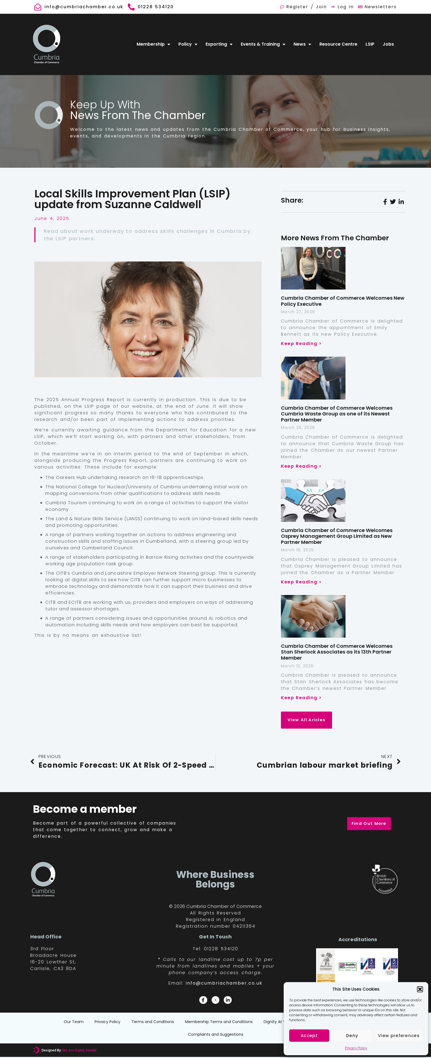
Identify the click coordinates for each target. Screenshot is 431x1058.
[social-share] (385, 201)
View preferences (399, 1035)
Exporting (219, 44)
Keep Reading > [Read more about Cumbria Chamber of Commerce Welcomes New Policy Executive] (301, 343)
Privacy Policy (356, 1048)
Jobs (388, 44)
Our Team (74, 1023)
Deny (352, 1035)
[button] (420, 989)
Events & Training (263, 44)
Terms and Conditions (152, 1023)
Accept (309, 1035)
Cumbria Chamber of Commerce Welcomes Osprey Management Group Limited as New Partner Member (337, 536)
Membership (153, 44)
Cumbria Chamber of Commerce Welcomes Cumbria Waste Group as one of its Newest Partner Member (337, 413)
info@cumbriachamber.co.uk (224, 984)
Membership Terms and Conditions (219, 1023)
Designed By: (68, 1051)
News (302, 44)
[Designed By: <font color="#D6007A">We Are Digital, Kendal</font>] (36, 1051)
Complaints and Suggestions (215, 1035)
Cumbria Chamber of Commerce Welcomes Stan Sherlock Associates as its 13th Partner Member (337, 652)
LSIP (370, 44)
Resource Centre (338, 44)
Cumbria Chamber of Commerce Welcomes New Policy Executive (342, 300)
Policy (187, 44)
